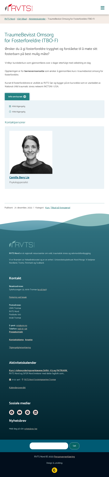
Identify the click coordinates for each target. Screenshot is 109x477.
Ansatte (29, 339)
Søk (74, 446)
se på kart (42, 289)
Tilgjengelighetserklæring (20, 347)
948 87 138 (22, 329)
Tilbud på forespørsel (60, 208)
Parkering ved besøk (18, 297)
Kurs (47, 208)
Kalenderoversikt (17, 388)
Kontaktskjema (16, 339)
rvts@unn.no (21, 325)
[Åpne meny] (102, 8)
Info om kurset (15, 96)
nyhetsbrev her (30, 429)
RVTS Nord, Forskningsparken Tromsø (40, 379)
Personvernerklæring (64, 457)
